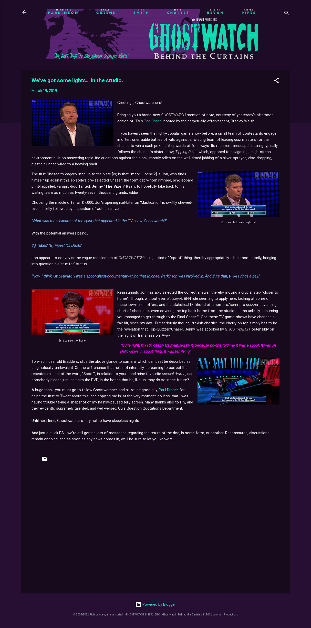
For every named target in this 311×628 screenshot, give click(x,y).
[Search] (287, 14)
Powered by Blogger (155, 604)
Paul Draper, (169, 390)
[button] (276, 81)
